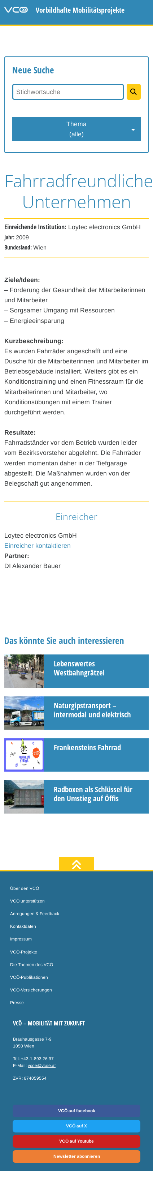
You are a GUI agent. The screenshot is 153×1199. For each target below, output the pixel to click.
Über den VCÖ (24, 888)
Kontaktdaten (23, 926)
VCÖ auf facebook (76, 1110)
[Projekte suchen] (134, 92)
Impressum (21, 939)
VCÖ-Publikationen (29, 977)
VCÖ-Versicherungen (31, 990)
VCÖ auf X (76, 1125)
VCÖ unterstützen (27, 901)
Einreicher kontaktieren (37, 545)
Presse (17, 1002)
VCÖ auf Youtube (76, 1141)
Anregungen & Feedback (34, 913)
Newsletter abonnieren (76, 1156)
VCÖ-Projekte (23, 952)
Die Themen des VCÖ (31, 964)
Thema (76, 129)
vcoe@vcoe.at (42, 1065)
